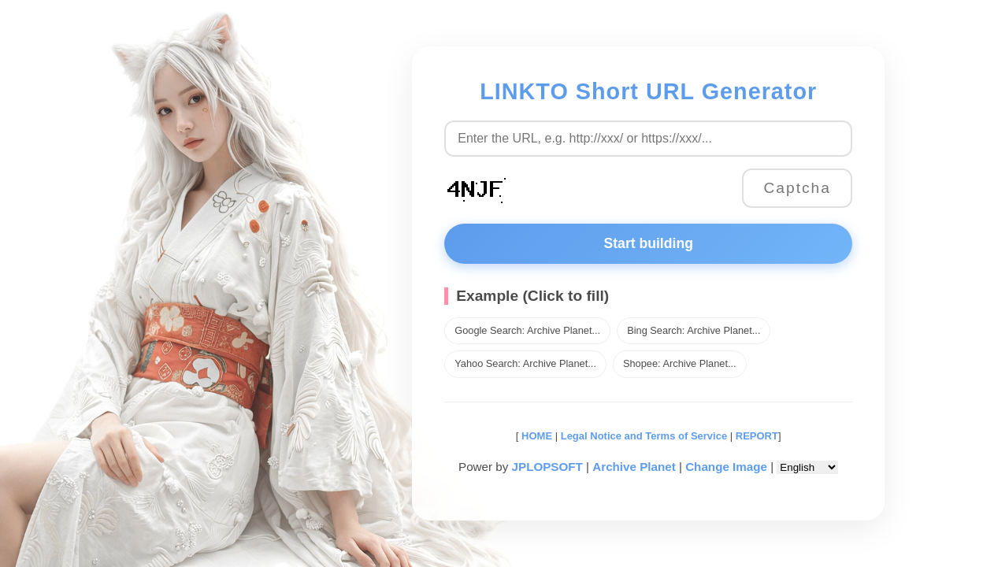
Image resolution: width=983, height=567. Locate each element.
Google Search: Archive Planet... (527, 330)
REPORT (757, 436)
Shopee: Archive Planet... (679, 363)
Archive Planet (634, 466)
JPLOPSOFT (547, 466)
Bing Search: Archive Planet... (693, 330)
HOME (535, 436)
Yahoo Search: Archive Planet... (525, 363)
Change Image (726, 466)
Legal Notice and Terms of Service (644, 436)
